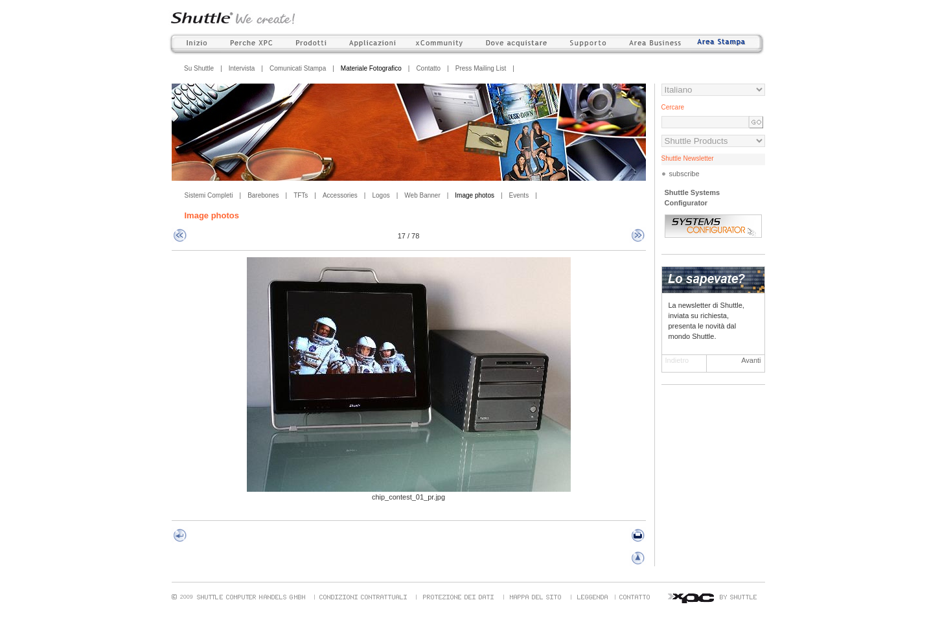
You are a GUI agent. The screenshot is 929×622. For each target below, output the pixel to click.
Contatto (428, 68)
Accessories (340, 195)
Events (519, 195)
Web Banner (422, 195)
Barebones (263, 195)
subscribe (684, 174)
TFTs (300, 195)
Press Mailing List (480, 68)
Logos (380, 195)
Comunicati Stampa (298, 68)
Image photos (474, 195)
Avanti (751, 360)
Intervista (242, 68)
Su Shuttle (199, 68)
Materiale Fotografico (371, 68)
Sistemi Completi (209, 195)
